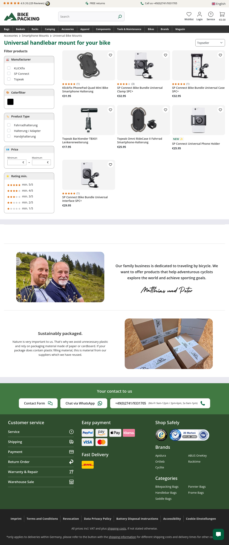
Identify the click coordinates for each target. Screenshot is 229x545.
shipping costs (116, 528)
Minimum (16, 160)
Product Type (20, 116)
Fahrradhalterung (26, 125)
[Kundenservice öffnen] (218, 534)
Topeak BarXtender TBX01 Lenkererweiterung (79, 140)
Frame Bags (196, 492)
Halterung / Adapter (27, 131)
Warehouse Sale (41, 481)
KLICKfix (19, 68)
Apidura (160, 455)
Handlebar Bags (166, 492)
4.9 (26, 3)
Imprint (16, 519)
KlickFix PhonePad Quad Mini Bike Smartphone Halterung (85, 89)
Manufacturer (21, 59)
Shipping (41, 441)
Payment (41, 451)
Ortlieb (160, 461)
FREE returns (95, 3)
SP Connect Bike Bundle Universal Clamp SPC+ (140, 89)
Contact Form (38, 403)
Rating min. (19, 176)
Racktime (194, 461)
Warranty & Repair (41, 471)
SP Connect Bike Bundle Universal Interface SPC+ (85, 199)
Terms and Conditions (42, 519)
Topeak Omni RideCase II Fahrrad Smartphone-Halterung (139, 140)
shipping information (122, 537)
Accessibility (172, 519)
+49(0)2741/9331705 (160, 403)
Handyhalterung (25, 136)
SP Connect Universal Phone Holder (196, 144)
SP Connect (21, 74)
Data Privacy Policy (97, 519)
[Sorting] (210, 43)
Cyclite (159, 467)
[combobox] (86, 16)
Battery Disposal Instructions (137, 519)
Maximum (41, 160)
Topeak (19, 79)
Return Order (41, 461)
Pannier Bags (197, 486)
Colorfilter (18, 92)
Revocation (71, 519)
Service (41, 431)
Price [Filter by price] (14, 149)
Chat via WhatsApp (83, 403)
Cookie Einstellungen (201, 519)
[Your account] (199, 15)
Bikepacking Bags (167, 486)
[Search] (120, 16)
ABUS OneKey (197, 455)
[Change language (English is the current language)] (219, 3)
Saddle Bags (163, 499)
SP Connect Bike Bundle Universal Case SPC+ (198, 89)
